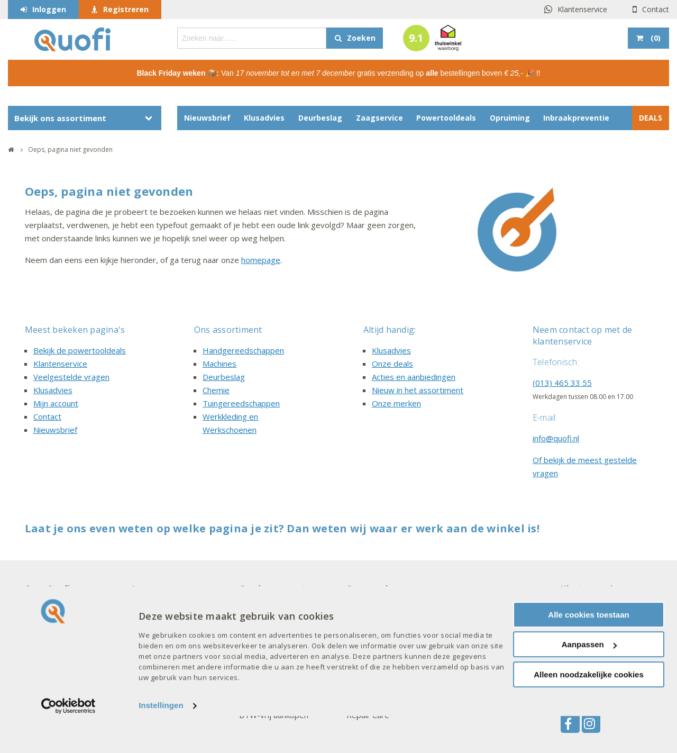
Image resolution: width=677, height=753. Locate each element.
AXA (353, 609)
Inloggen (49, 9)
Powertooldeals (446, 118)
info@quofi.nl (556, 438)
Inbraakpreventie (576, 118)
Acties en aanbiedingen (413, 376)
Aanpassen (589, 681)
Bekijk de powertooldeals (79, 350)
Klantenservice (582, 9)
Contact (655, 9)
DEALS (650, 118)
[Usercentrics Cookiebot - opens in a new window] (68, 742)
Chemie (216, 390)
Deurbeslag (320, 118)
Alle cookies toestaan (588, 651)
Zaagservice (379, 118)
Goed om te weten (277, 588)
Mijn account (55, 403)
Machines (219, 363)
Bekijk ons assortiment (60, 118)
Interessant (156, 588)
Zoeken (361, 38)
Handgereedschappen (243, 350)
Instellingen (161, 742)
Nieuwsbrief (207, 118)
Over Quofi (47, 588)
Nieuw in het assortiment (417, 390)
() (654, 38)
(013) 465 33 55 (562, 382)
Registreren (126, 9)
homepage (260, 260)
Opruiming (510, 118)
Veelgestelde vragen (71, 376)
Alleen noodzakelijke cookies (589, 710)
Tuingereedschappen (241, 403)
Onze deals (392, 363)
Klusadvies (264, 118)
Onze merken (396, 403)
